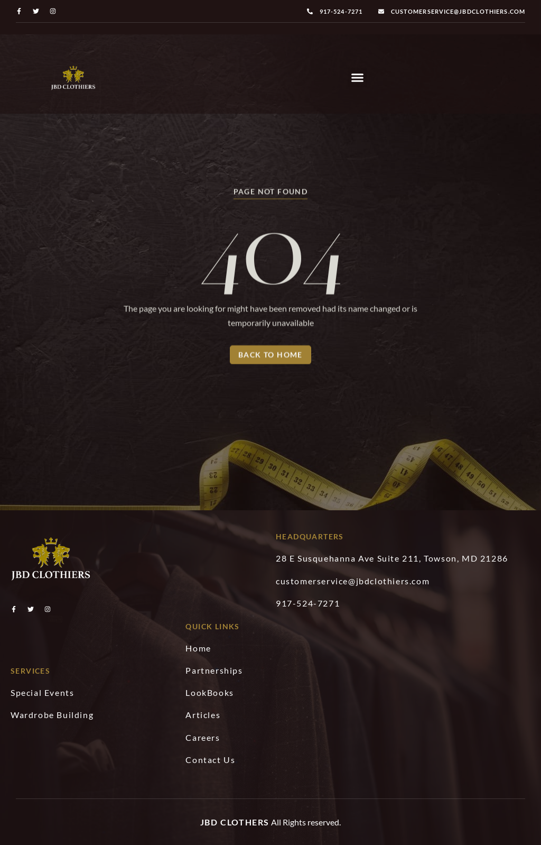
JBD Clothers (234, 822)
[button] (358, 78)
